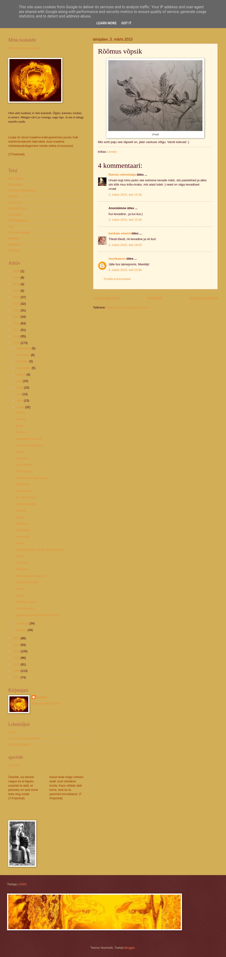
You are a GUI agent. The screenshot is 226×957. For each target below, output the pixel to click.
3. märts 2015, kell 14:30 (125, 194)
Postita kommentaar (117, 279)
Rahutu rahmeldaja (122, 174)
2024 (16, 284)
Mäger (20, 595)
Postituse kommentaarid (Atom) (127, 307)
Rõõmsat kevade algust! (32, 478)
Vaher (20, 543)
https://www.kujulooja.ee (24, 48)
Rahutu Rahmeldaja (21, 190)
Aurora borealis (26, 504)
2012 (16, 651)
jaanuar (22, 630)
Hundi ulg (14, 202)
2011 (16, 658)
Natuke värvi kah (27, 582)
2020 (16, 310)
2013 (16, 645)
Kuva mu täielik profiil (46, 703)
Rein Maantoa (17, 220)
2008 (16, 677)
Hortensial (22, 536)
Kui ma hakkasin (19, 744)
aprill (20, 400)
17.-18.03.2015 (26, 497)
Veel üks (21, 562)
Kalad (20, 451)
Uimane (21, 419)
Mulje (19, 426)
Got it (126, 23)
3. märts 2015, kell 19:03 (125, 245)
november (23, 355)
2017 (16, 330)
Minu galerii (16, 178)
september (24, 368)
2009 (16, 671)
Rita (11, 226)
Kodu (11, 732)
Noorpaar (22, 458)
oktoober (22, 361)
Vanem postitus (203, 298)
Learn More (106, 23)
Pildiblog (14, 250)
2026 (16, 271)
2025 (16, 277)
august (21, 374)
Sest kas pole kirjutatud (24, 738)
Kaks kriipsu (24, 464)
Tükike (20, 412)
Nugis (20, 517)
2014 (16, 638)
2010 (16, 664)
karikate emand (120, 233)
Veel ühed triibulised (29, 445)
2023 (16, 290)
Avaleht (154, 298)
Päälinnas (22, 484)
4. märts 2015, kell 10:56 (125, 270)
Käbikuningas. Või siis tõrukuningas (40, 549)
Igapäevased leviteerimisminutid (37, 615)
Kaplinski (14, 244)
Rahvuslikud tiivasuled (31, 576)
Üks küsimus (24, 471)
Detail (20, 556)
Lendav (21, 510)
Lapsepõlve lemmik (29, 438)
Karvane (21, 432)
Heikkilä (13, 238)
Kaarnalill (14, 214)
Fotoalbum (15, 184)
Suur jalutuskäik (19, 232)
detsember (24, 348)
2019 (16, 316)
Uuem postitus (106, 298)
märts (20, 407)
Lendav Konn (17, 208)
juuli (19, 381)
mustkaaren (117, 258)
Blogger (130, 947)
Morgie (12, 196)
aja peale (14, 765)
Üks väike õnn (25, 608)
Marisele (21, 523)
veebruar (22, 623)
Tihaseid (21, 569)
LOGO (22, 884)
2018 (16, 323)
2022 (16, 297)
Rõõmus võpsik (26, 602)
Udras (20, 589)
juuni (20, 387)
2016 (16, 336)
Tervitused (23, 530)
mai (19, 394)
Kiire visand (24, 491)
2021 (16, 303)
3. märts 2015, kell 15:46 (125, 219)
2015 (16, 343)
